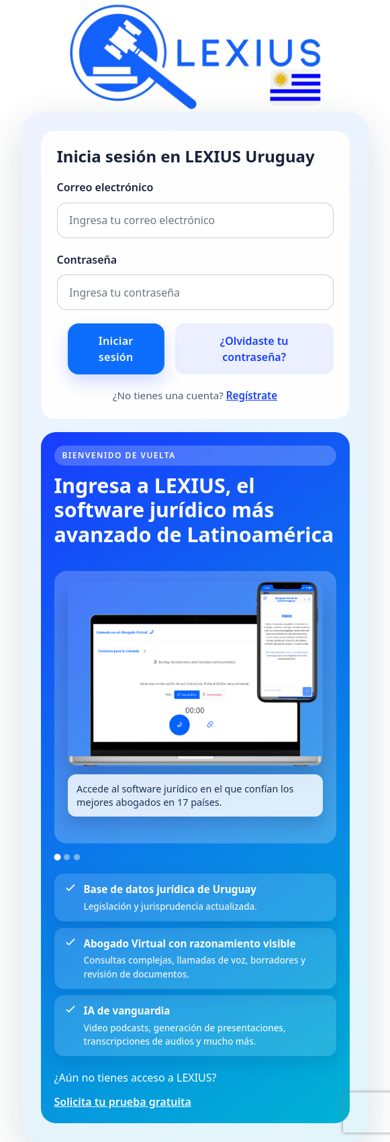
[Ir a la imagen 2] (67, 857)
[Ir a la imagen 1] (57, 857)
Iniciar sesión (116, 348)
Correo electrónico (105, 187)
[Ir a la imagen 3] (77, 857)
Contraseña (87, 259)
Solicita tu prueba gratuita (122, 1101)
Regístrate (251, 395)
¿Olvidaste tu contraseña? (254, 348)
